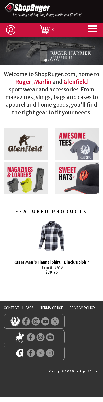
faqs (30, 308)
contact (11, 308)
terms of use (51, 308)
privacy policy (82, 308)
